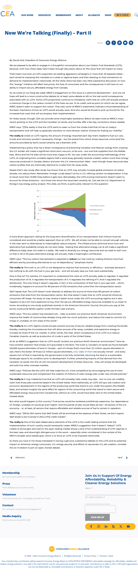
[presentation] (100, 509)
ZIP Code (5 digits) (94, 497)
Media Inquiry (11, 516)
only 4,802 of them (83, 352)
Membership (11, 472)
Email (88, 488)
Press (6, 483)
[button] (108, 43)
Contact (7, 505)
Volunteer (9, 494)
